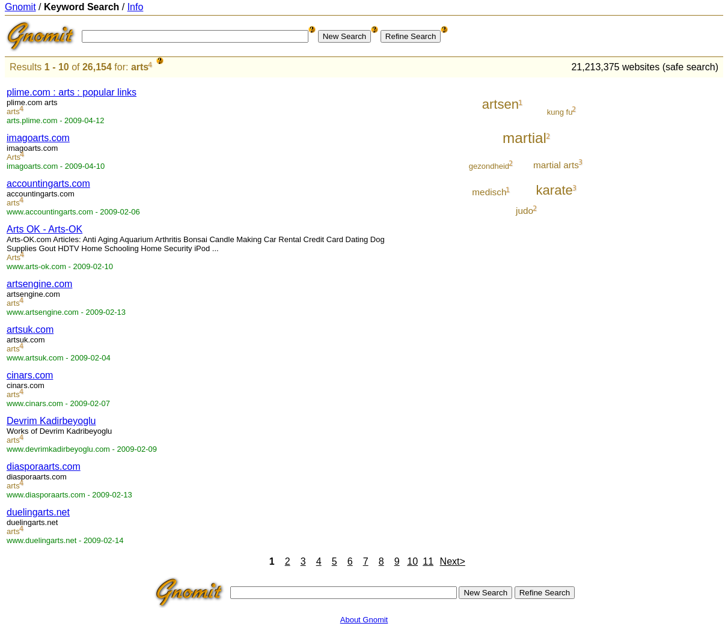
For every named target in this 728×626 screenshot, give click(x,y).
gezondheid (489, 166)
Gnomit (20, 7)
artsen (500, 104)
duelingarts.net (38, 512)
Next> (452, 561)
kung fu (560, 112)
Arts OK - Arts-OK (44, 229)
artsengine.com (39, 284)
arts (139, 67)
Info (135, 7)
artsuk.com (30, 329)
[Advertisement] (673, 259)
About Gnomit (364, 619)
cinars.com (30, 375)
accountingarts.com (48, 183)
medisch (489, 192)
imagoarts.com (38, 138)
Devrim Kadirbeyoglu (51, 421)
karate (554, 190)
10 (412, 561)
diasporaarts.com (44, 466)
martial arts (556, 165)
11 (428, 561)
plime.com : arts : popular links (71, 92)
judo (524, 210)
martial (524, 138)
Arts (13, 157)
